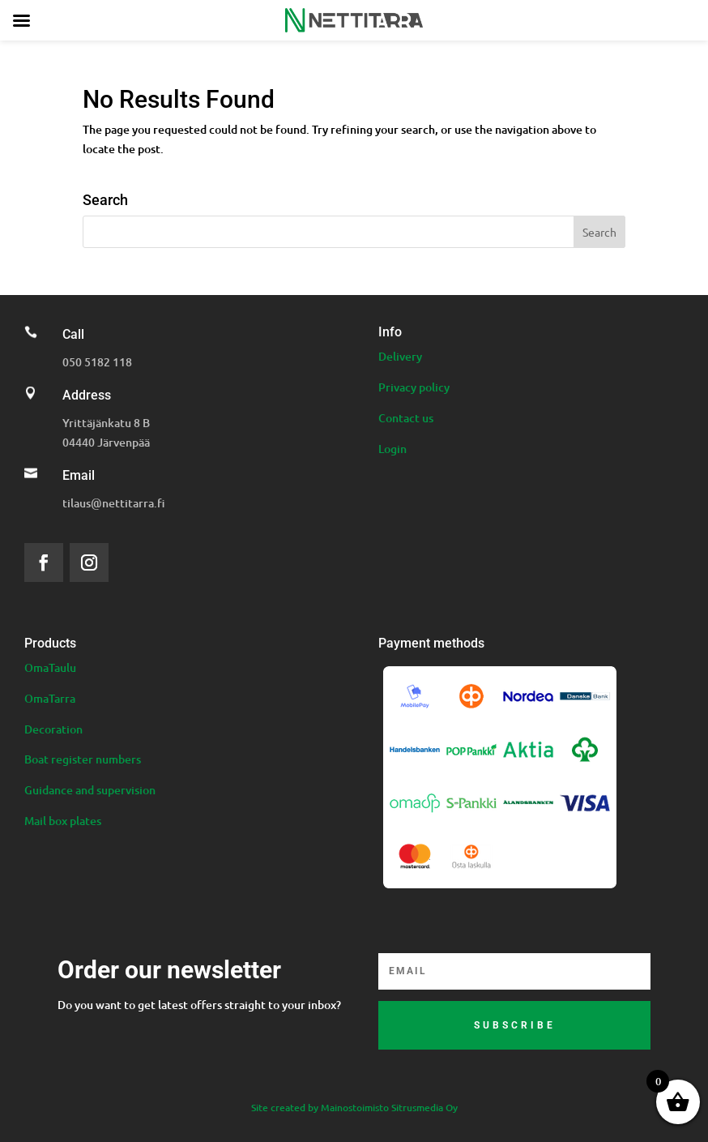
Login (392, 448)
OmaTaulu (50, 667)
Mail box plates (62, 820)
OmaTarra (49, 698)
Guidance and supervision (90, 790)
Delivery (400, 356)
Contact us (405, 418)
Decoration (53, 729)
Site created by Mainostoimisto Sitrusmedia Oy (354, 1107)
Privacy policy (414, 387)
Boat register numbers (82, 759)
